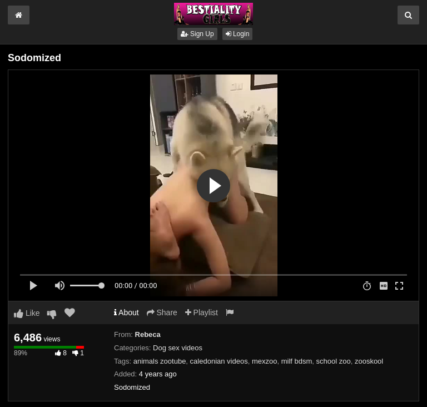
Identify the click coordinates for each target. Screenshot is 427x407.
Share (162, 312)
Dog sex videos (177, 348)
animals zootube (159, 361)
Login (238, 34)
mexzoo (264, 361)
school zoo (333, 361)
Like (27, 313)
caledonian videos (219, 361)
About (126, 312)
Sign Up (197, 34)
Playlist (201, 312)
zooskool (369, 361)
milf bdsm (296, 361)
